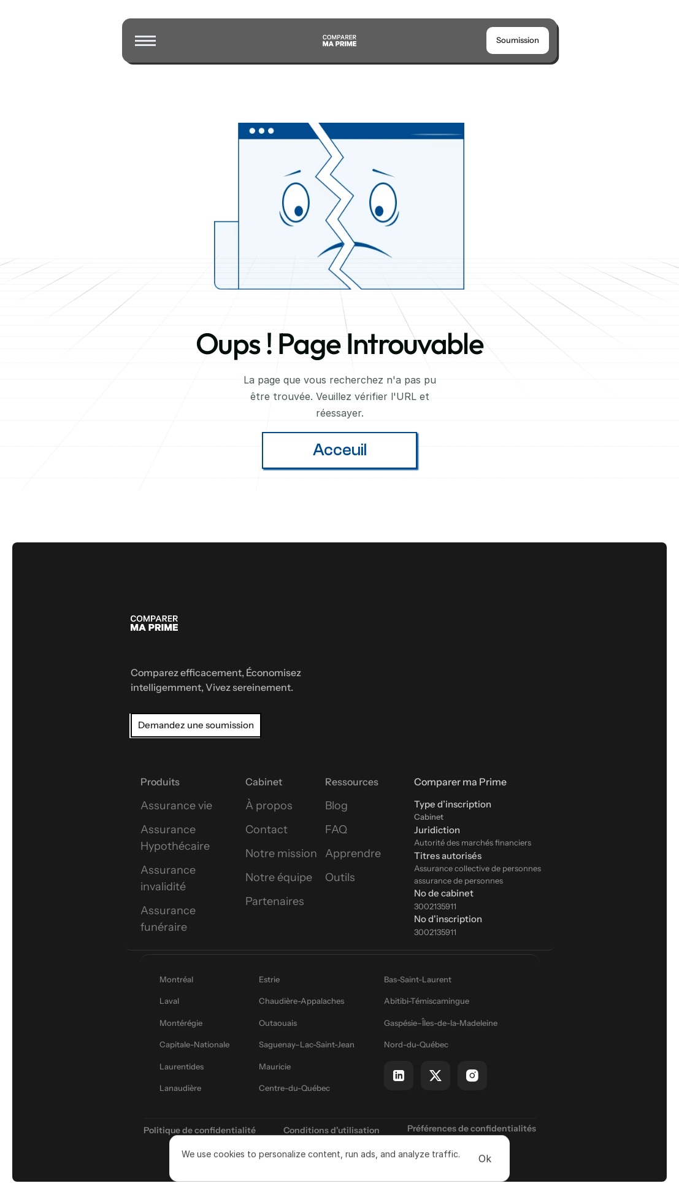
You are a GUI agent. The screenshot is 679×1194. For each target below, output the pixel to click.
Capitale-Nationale (194, 1044)
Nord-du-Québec (416, 1044)
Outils (340, 877)
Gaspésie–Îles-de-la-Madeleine (440, 1023)
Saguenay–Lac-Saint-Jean (307, 1044)
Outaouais (278, 1023)
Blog (336, 805)
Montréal (176, 979)
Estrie (269, 979)
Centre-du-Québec (294, 1088)
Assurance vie (176, 805)
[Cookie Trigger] (471, 1128)
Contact (266, 829)
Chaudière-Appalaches (301, 1001)
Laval (169, 1001)
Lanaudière (180, 1088)
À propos (269, 805)
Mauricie (275, 1066)
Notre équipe (278, 877)
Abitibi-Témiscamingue (426, 1001)
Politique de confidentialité (200, 1130)
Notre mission (281, 853)
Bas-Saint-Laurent (417, 979)
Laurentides (181, 1066)
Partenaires (274, 901)
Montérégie (180, 1023)
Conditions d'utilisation (331, 1130)
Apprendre (353, 853)
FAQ (336, 829)
